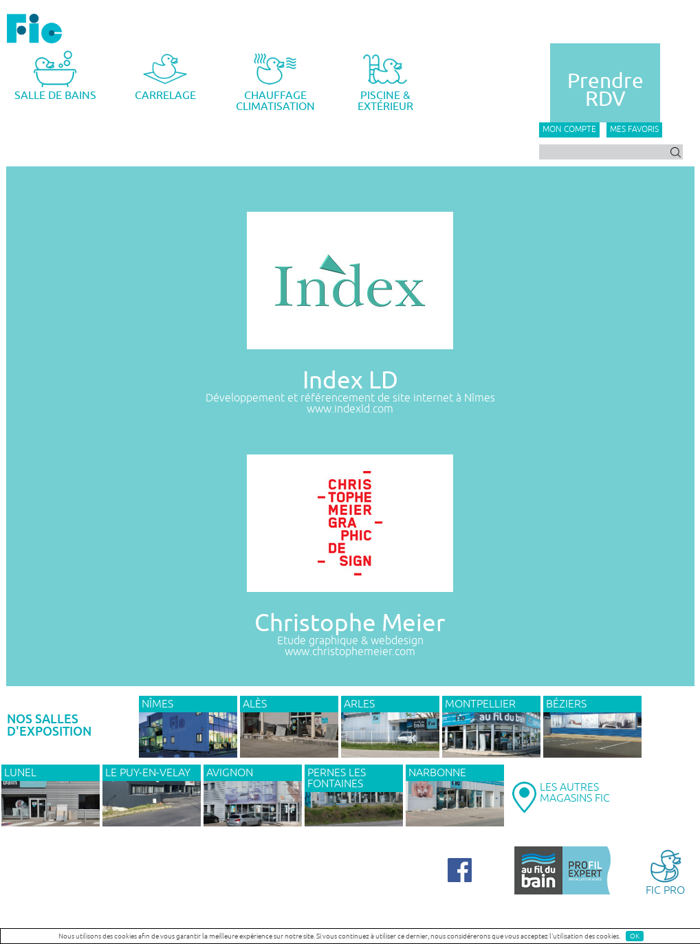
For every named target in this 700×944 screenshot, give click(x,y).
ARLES (359, 704)
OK (634, 936)
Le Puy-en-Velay (147, 773)
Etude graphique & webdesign (350, 641)
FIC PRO (665, 871)
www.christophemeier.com (350, 652)
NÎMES (157, 704)
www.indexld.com (350, 409)
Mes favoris (634, 129)
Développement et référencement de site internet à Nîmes (350, 398)
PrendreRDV (605, 90)
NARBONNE (437, 773)
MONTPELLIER (480, 704)
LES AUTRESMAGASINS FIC (575, 792)
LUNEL (20, 773)
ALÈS (255, 704)
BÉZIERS (566, 704)
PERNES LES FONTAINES (336, 778)
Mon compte (569, 129)
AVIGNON (229, 773)
